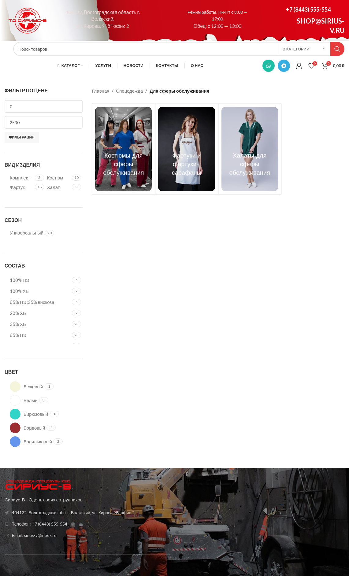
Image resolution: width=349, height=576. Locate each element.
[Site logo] (27, 20)
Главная (100, 91)
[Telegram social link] (284, 66)
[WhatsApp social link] (268, 66)
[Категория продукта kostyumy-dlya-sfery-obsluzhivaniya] (123, 149)
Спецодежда (129, 91)
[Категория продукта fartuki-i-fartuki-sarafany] (186, 149)
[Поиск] (178, 49)
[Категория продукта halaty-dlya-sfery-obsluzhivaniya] (249, 149)
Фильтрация (22, 137)
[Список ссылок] (87, 512)
